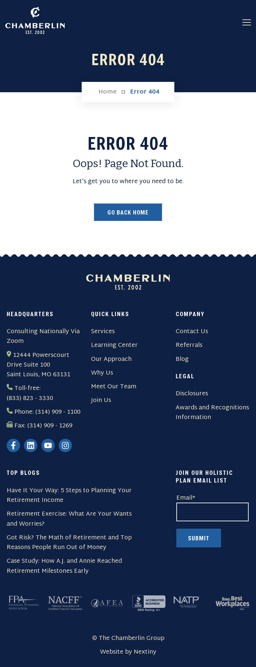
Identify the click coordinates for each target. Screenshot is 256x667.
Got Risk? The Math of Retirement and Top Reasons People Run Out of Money (69, 543)
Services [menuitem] (103, 332)
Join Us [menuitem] (101, 400)
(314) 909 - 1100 (57, 412)
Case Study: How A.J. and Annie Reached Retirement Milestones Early (64, 566)
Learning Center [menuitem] (114, 345)
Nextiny (145, 652)
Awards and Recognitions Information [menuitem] (212, 413)
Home (107, 92)
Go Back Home (128, 212)
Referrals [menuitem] (189, 345)
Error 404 (144, 92)
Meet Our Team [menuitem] (113, 387)
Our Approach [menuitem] (111, 359)
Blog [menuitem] (182, 359)
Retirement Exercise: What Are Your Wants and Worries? (69, 519)
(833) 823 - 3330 (30, 398)
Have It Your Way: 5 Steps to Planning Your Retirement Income (69, 496)
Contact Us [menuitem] (192, 332)
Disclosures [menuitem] (192, 394)
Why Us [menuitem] (102, 373)
